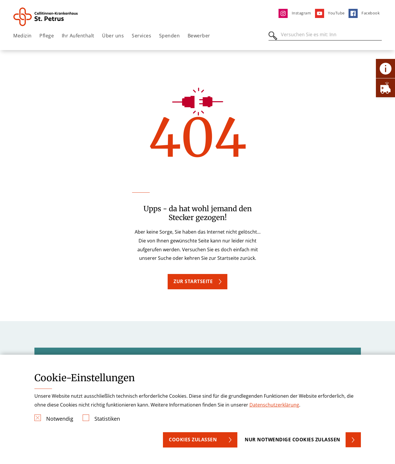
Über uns (113, 35)
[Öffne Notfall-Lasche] (385, 87)
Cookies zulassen (193, 439)
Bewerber (199, 35)
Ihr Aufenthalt (78, 35)
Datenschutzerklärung (274, 405)
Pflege (46, 35)
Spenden (169, 35)
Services (141, 35)
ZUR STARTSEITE (193, 281)
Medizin (22, 35)
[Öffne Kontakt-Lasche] (385, 68)
